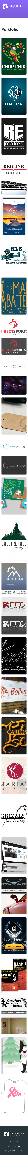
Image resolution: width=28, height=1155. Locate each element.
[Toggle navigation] (4, 13)
